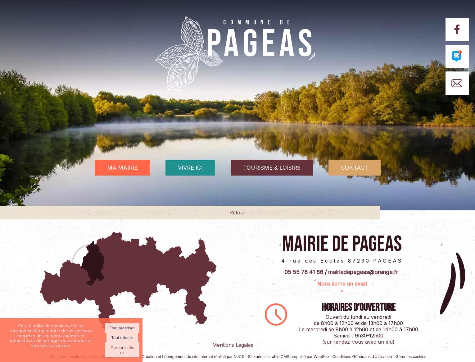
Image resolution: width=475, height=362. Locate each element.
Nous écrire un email (342, 284)
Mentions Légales (232, 345)
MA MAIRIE (122, 167)
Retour (237, 212)
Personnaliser (122, 350)
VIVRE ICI (190, 167)
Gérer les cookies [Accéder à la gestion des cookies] (411, 356)
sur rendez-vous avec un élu (358, 342)
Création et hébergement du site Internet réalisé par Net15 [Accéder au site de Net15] (193, 356)
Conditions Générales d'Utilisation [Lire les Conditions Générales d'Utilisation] (362, 356)
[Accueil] (237, 64)
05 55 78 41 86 (303, 272)
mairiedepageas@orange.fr (363, 272)
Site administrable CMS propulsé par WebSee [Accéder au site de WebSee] (288, 356)
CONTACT (354, 167)
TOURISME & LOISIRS (272, 167)
